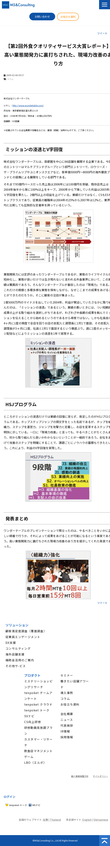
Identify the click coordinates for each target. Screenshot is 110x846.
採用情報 (66, 737)
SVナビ (29, 716)
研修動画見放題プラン (38, 730)
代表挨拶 (66, 725)
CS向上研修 (32, 722)
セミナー (66, 675)
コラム (65, 698)
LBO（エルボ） (35, 762)
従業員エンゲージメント (22, 637)
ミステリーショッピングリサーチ (38, 684)
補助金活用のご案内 (19, 660)
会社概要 (66, 714)
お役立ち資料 (68, 17)
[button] (104, 4)
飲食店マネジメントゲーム (38, 754)
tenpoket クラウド (38, 704)
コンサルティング (18, 648)
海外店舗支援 (14, 654)
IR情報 (65, 731)
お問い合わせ (42, 16)
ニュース (66, 719)
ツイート (102, 33)
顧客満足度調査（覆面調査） (26, 631)
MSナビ (36, 805)
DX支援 (10, 642)
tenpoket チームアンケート (38, 696)
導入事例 (66, 693)
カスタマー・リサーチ (38, 742)
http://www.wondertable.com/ (28, 105)
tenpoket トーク (37, 710)
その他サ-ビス (15, 666)
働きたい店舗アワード (74, 684)
